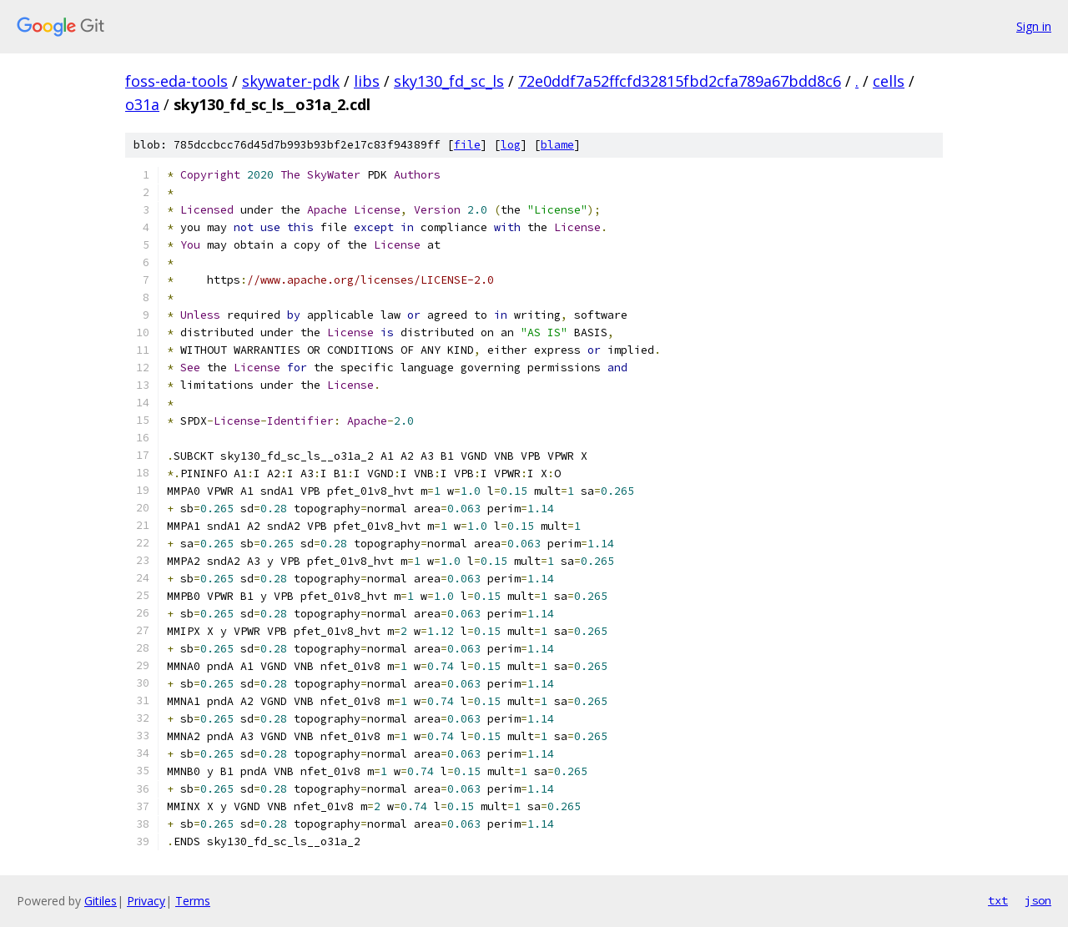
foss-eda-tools (176, 81)
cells (888, 81)
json (1038, 900)
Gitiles (100, 901)
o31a (142, 104)
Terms (192, 901)
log (511, 145)
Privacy (146, 901)
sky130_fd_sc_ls (449, 81)
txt (998, 900)
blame (557, 145)
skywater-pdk (291, 81)
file (467, 145)
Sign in (1033, 26)
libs (367, 81)
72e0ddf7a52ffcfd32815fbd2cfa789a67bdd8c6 (679, 81)
